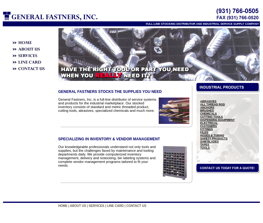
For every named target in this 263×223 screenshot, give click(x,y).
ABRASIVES (208, 101)
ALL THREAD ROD (212, 104)
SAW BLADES (209, 141)
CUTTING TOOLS (211, 116)
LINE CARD (115, 206)
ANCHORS (207, 107)
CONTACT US (136, 206)
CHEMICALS (208, 113)
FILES (204, 132)
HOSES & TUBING (212, 135)
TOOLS (205, 147)
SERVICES (96, 206)
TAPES (204, 144)
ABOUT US (78, 206)
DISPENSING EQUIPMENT (217, 119)
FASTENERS (208, 126)
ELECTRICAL (209, 123)
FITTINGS (206, 129)
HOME (62, 206)
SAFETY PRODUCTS (213, 138)
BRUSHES (207, 110)
